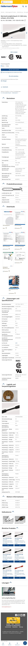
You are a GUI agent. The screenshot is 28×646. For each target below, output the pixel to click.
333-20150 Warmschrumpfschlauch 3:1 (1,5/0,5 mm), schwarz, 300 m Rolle (8, 538)
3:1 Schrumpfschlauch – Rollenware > (9, 93)
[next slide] (26, 33)
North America (7, 2)
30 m (3, 66)
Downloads (4, 87)
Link (16, 343)
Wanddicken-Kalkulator (20, 520)
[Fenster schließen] (26, 2)
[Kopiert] (25, 20)
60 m (7, 66)
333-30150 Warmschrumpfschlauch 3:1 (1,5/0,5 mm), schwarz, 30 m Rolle (8, 570)
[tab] (14, 98)
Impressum (17, 624)
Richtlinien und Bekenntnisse (13, 625)
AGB (13, 624)
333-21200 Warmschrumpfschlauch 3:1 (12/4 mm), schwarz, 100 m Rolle (8, 554)
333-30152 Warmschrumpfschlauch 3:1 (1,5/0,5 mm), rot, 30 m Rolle (20, 570)
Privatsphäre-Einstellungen (15, 633)
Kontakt (8, 624)
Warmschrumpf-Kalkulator (8, 520)
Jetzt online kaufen (14, 69)
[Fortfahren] (23, 2)
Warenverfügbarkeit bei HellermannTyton (11, 72)
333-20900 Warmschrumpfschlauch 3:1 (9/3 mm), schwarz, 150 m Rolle (20, 538)
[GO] (23, 6)
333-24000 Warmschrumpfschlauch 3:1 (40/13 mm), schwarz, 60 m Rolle (20, 554)
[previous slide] (1, 33)
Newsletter (15, 627)
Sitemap (21, 627)
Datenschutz (8, 627)
